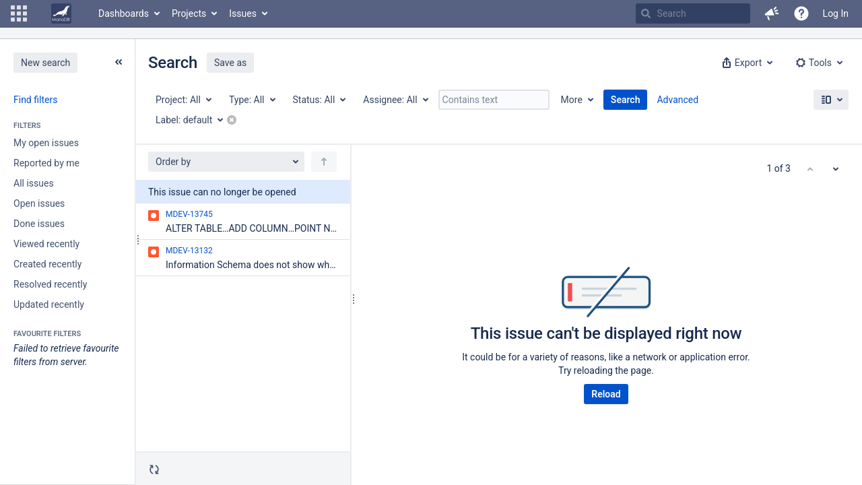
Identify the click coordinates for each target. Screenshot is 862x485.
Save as (230, 62)
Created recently (47, 264)
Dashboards (123, 13)
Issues (243, 13)
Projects (189, 13)
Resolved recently (50, 284)
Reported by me (46, 163)
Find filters (35, 99)
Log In (836, 13)
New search (45, 62)
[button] (19, 13)
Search (625, 99)
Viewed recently (46, 243)
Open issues (39, 203)
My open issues (46, 142)
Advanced (677, 99)
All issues (33, 183)
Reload (605, 394)
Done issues (39, 223)
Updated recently (48, 304)
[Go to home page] (61, 13)
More (572, 99)
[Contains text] (494, 100)
